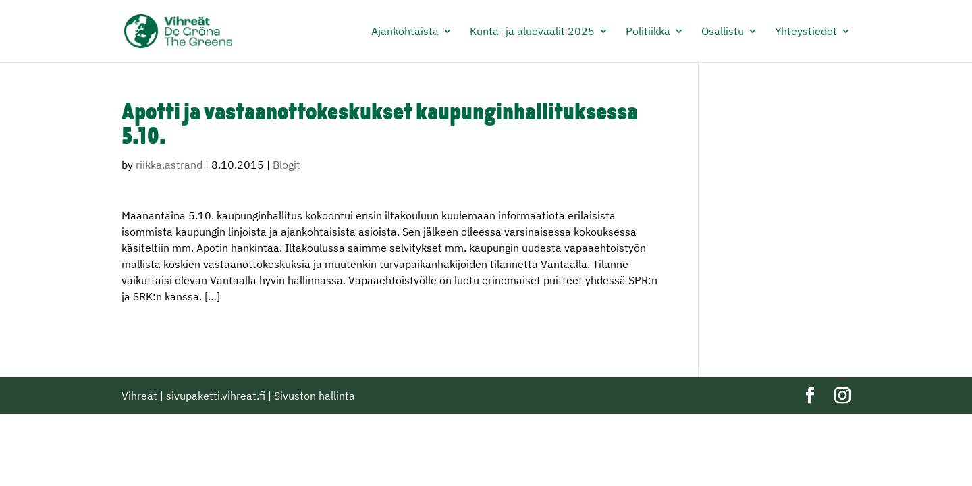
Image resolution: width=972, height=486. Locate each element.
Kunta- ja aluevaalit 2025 (532, 32)
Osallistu (722, 32)
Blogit (286, 164)
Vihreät (139, 395)
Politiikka (648, 32)
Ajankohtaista (405, 32)
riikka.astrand (169, 164)
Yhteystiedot (806, 32)
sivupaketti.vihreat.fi (215, 395)
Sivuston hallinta (314, 395)
